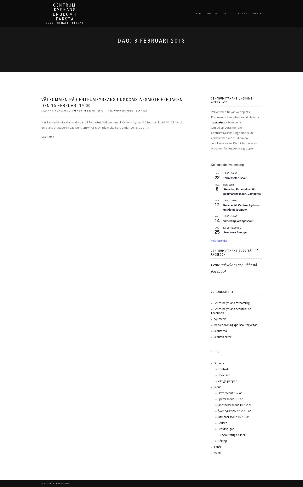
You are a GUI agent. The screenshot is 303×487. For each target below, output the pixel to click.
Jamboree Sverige (235, 232)
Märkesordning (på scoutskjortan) (236, 325)
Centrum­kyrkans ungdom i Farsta (65, 12)
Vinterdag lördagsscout (238, 221)
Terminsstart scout (235, 178)
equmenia (220, 319)
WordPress (66, 483)
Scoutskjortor (223, 337)
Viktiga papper (227, 381)
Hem (199, 13)
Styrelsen (224, 375)
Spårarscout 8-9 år (230, 399)
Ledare (222, 423)
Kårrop (222, 441)
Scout (228, 13)
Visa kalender (219, 240)
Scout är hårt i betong (65, 23)
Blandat (141, 110)
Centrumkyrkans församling (232, 303)
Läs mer (46, 136)
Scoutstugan (226, 429)
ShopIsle (45, 483)
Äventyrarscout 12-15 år (234, 411)
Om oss (212, 13)
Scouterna (220, 331)
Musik (257, 13)
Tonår (242, 13)
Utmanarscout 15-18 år (233, 417)
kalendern (218, 122)
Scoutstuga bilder (233, 435)
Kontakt (223, 369)
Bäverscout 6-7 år (230, 393)
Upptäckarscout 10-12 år (234, 405)
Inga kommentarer (120, 110)
